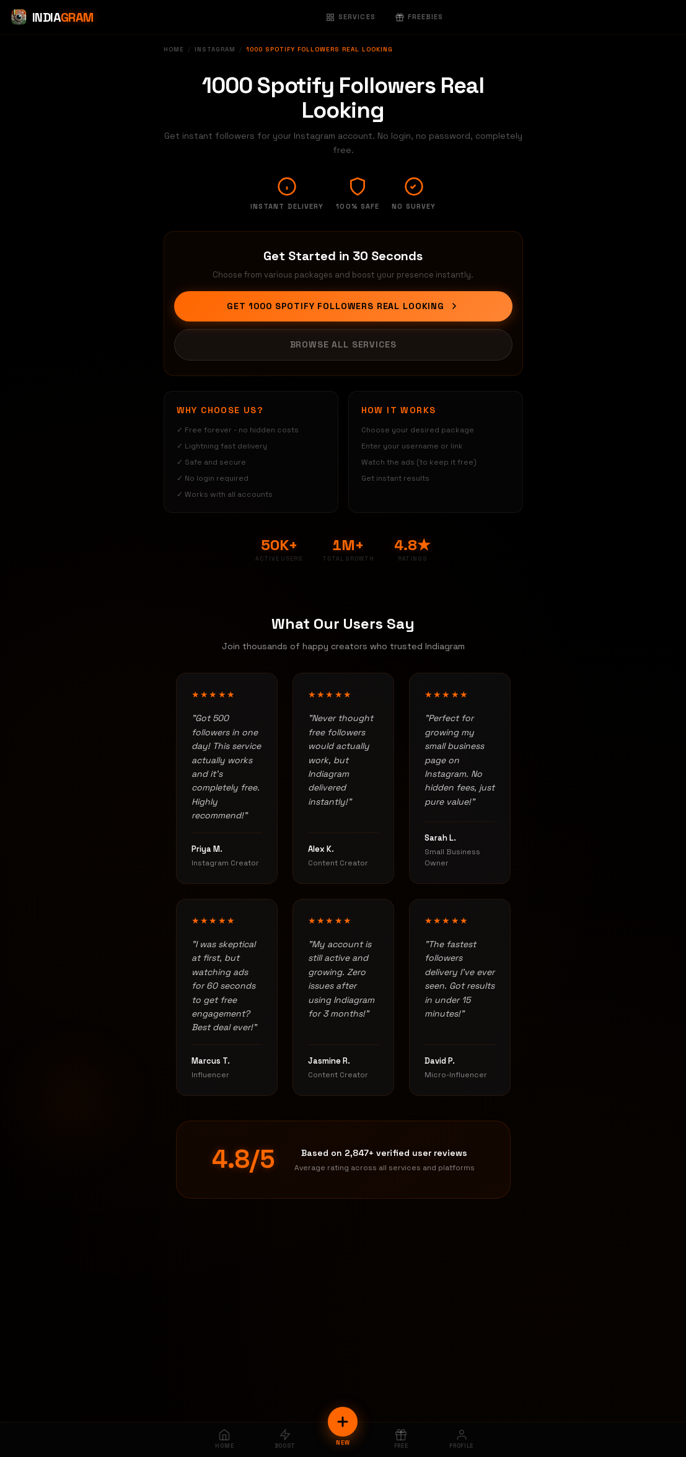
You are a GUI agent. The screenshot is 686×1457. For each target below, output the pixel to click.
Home (174, 49)
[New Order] (343, 1422)
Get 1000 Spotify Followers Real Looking (343, 306)
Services (351, 16)
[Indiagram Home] (52, 17)
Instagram (215, 49)
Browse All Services (343, 344)
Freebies (419, 16)
